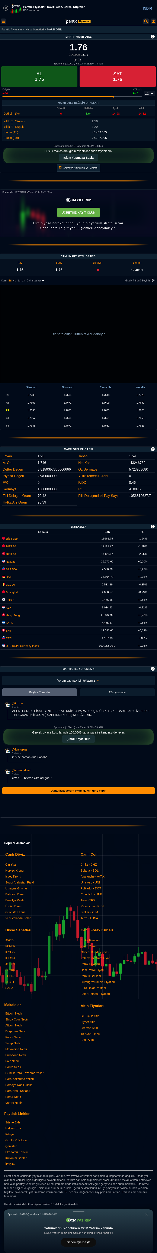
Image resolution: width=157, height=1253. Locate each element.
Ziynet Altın (88, 1022)
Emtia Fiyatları (90, 940)
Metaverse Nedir (16, 1049)
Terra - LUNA (89, 918)
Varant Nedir (13, 1103)
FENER (10, 946)
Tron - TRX (88, 900)
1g (18, 280)
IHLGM (10, 958)
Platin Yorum (89, 946)
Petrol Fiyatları (90, 964)
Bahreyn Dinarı (15, 894)
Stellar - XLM (89, 912)
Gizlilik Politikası (16, 1140)
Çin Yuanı (11, 864)
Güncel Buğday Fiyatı (95, 952)
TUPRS (10, 976)
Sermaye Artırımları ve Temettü (78, 168)
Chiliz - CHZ (89, 864)
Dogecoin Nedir (15, 1031)
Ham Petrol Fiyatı (92, 970)
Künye (9, 1134)
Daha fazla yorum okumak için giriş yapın (78, 790)
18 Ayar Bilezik (90, 1034)
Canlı (4, 280)
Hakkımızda (13, 1128)
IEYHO (10, 952)
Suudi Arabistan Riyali (19, 882)
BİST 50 (9, 546)
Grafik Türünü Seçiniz (140, 280)
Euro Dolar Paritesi (93, 988)
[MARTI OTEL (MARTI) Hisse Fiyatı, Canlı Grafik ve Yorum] (78, 21)
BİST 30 (9, 554)
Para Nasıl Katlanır (18, 1091)
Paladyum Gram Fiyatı (95, 958)
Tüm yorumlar (117, 692)
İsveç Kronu (13, 876)
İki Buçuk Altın (90, 1016)
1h (23, 280)
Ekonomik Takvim (17, 1152)
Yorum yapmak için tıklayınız (78, 680)
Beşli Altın (87, 1040)
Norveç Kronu (14, 870)
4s (14, 280)
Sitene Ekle (12, 1122)
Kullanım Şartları (16, 1158)
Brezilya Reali (14, 900)
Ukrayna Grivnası (16, 888)
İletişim (10, 1164)
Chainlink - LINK (91, 894)
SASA (9, 988)
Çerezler (11, 1146)
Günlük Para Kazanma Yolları (24, 1073)
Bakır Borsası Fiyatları (95, 994)
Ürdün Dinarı (13, 906)
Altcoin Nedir (13, 1025)
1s (10, 280)
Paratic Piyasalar (11, 29)
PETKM (10, 970)
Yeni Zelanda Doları (18, 918)
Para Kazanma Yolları (19, 1079)
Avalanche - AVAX (93, 876)
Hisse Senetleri (35, 29)
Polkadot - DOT (91, 888)
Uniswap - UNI (90, 882)
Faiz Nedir (12, 1061)
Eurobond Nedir (15, 1055)
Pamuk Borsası (91, 976)
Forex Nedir (13, 1037)
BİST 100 (10, 538)
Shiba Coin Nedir (16, 1019)
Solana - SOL (90, 870)
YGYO (9, 982)
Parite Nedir (13, 1067)
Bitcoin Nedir (13, 1013)
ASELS (10, 964)
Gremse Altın (89, 1028)
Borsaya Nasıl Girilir (18, 1085)
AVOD (9, 940)
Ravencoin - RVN (92, 906)
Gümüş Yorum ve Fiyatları (98, 982)
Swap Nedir (13, 1043)
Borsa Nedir (13, 1097)
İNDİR (147, 8)
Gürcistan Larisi (15, 912)
